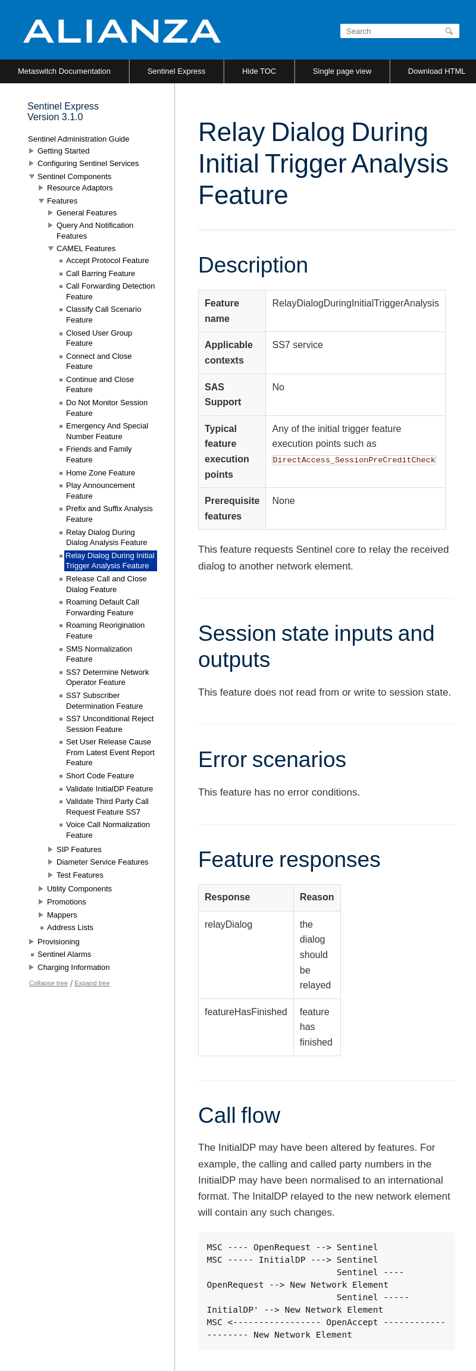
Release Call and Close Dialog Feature (106, 584)
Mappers (62, 914)
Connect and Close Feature (99, 361)
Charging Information (73, 967)
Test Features (80, 875)
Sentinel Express (177, 71)
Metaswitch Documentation (64, 71)
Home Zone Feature (100, 472)
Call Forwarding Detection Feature (110, 291)
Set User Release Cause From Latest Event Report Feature (110, 752)
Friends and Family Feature (99, 454)
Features (62, 200)
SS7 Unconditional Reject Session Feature (110, 724)
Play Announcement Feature (100, 490)
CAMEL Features (86, 248)
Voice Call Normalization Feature (108, 830)
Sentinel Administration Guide (79, 138)
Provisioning (58, 941)
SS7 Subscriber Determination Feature (104, 700)
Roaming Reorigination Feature (105, 630)
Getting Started (63, 150)
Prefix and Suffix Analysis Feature (109, 514)
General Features (87, 212)
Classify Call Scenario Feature (103, 314)
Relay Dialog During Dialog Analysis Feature (107, 537)
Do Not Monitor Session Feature (107, 408)
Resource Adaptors (80, 187)
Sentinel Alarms (64, 954)
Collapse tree (48, 983)
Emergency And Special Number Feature (107, 431)
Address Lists (70, 927)
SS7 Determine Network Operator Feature (107, 677)
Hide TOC (259, 71)
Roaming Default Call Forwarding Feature (102, 607)
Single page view (342, 71)
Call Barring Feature (100, 273)
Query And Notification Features (95, 230)
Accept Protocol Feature (107, 260)
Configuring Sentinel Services (88, 163)
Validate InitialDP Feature (109, 788)
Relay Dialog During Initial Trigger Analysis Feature (110, 561)
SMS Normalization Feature (99, 654)
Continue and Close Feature (100, 385)
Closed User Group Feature (99, 338)
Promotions (66, 901)
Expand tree (91, 983)
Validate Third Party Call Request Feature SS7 (107, 806)
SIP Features (79, 849)
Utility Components (79, 888)
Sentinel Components (74, 176)
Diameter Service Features (103, 861)
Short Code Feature (100, 775)
